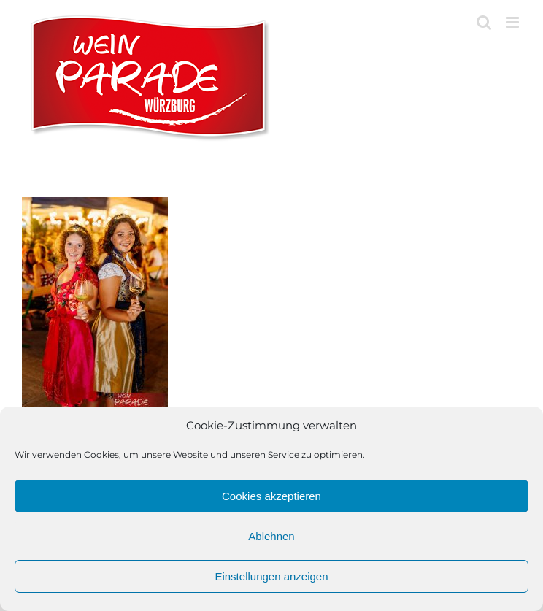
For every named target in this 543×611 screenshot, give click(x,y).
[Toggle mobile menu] (513, 22)
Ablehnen (271, 536)
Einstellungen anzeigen (271, 576)
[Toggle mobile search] (484, 22)
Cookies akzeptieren (271, 496)
